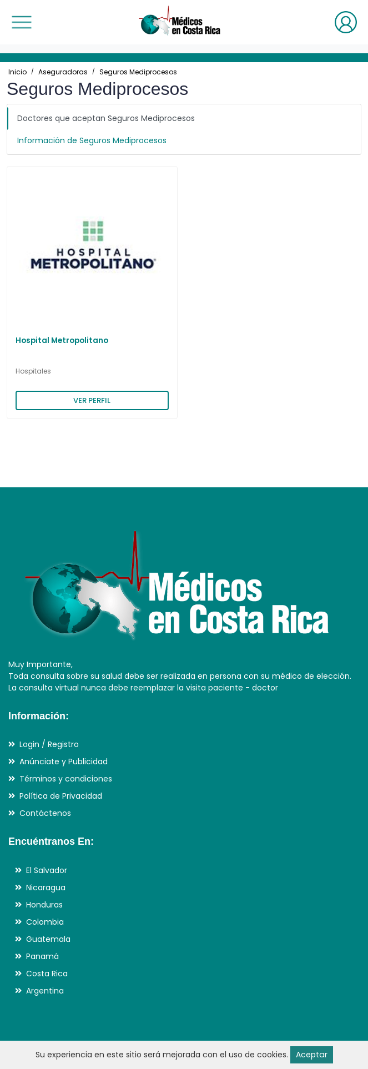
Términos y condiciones (65, 778)
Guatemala (48, 939)
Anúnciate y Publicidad (63, 761)
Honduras (44, 904)
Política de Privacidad (60, 795)
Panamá (42, 956)
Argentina (45, 990)
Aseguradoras (63, 72)
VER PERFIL (91, 400)
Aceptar (311, 1054)
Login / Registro (49, 744)
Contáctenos (45, 813)
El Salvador (46, 870)
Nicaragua (45, 887)
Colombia (45, 921)
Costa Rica (47, 973)
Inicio (17, 72)
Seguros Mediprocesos (138, 72)
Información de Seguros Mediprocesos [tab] (92, 140)
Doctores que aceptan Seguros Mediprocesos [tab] (106, 118)
